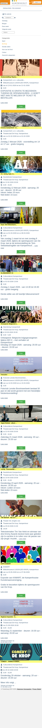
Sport (3, 41)
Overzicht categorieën (8, 55)
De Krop (4, 44)
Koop (21, 106)
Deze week (5, 26)
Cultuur (4, 52)
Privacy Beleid (36, 689)
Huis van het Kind (7, 49)
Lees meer (4, 103)
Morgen (4, 23)
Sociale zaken (6, 46)
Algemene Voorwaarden (24, 689)
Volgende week (6, 29)
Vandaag (4, 20)
